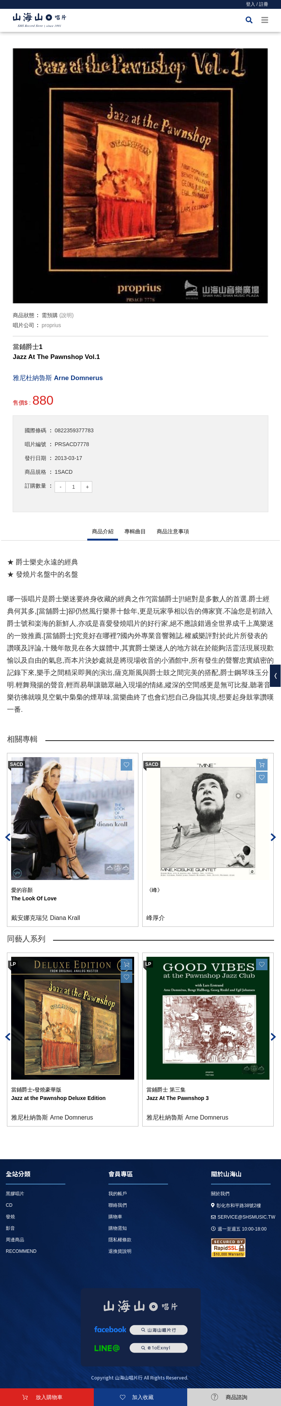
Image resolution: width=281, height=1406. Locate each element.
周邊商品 (15, 1239)
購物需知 (117, 1228)
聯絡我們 (117, 1205)
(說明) (66, 315)
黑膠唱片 (15, 1193)
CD (9, 1205)
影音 (10, 1228)
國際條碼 (35, 430)
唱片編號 (35, 444)
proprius (51, 325)
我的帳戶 (117, 1193)
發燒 (10, 1216)
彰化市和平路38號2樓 (236, 1205)
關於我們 (220, 1193)
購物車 (115, 1216)
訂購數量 (35, 486)
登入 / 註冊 (257, 4)
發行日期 (35, 458)
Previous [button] (7, 837)
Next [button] (273, 837)
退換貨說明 (119, 1251)
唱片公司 (23, 325)
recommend (21, 1251)
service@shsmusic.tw (243, 1217)
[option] (140, 175)
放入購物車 (49, 1397)
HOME (40, 21)
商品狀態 (23, 315)
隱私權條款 (119, 1239)
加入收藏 (143, 1397)
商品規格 (35, 472)
